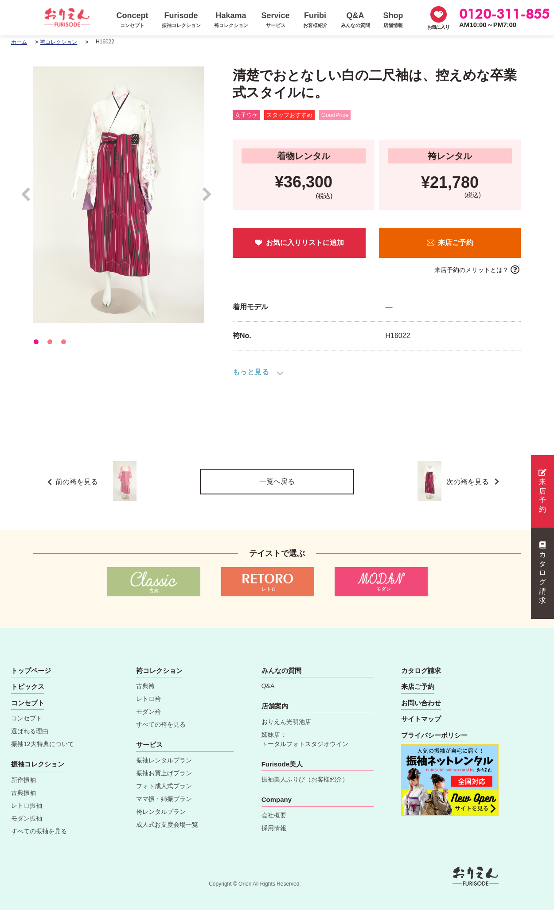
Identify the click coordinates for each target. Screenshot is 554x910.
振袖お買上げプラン (164, 773)
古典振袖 (23, 792)
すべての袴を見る (161, 724)
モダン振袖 (26, 818)
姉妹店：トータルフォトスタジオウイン (304, 739)
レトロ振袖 (26, 805)
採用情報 (273, 828)
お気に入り (438, 27)
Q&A (268, 685)
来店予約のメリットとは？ (471, 269)
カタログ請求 (542, 572)
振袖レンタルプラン (164, 760)
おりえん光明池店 (286, 721)
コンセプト (26, 718)
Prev (30, 198)
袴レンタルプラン (161, 811)
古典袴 (145, 685)
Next (207, 198)
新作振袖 (23, 779)
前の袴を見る (96, 481)
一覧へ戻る (277, 481)
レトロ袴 (148, 698)
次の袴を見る (468, 481)
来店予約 (542, 491)
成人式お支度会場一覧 (167, 824)
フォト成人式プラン (164, 785)
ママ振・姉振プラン (164, 798)
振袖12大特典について (42, 743)
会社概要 (273, 815)
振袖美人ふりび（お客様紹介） (304, 779)
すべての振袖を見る (39, 831)
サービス (149, 744)
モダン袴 (148, 711)
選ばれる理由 (29, 731)
